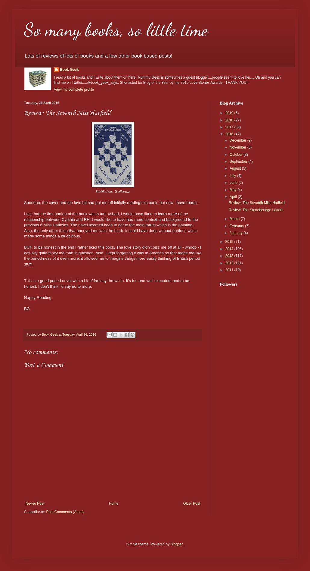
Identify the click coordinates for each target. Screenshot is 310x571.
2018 (229, 120)
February (237, 226)
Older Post (191, 503)
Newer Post (35, 503)
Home (114, 503)
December (238, 140)
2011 (229, 270)
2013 (229, 256)
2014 (229, 249)
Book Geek (69, 69)
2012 (229, 263)
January (236, 233)
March (235, 219)
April (234, 197)
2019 (229, 113)
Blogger (176, 544)
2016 (229, 134)
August (236, 168)
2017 (229, 127)
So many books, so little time (116, 29)
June (234, 182)
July (233, 176)
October (236, 154)
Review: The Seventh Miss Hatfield (257, 203)
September (239, 161)
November (238, 147)
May (233, 190)
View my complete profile (74, 89)
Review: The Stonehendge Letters (256, 210)
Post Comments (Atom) (65, 512)
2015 (229, 242)
